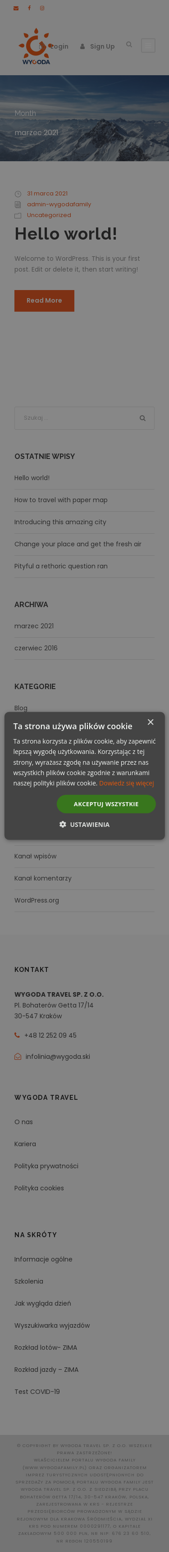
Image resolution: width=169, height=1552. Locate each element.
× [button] (150, 722)
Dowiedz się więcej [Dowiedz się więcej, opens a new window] (126, 783)
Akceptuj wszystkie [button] (106, 804)
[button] (84, 824)
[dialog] (84, 776)
